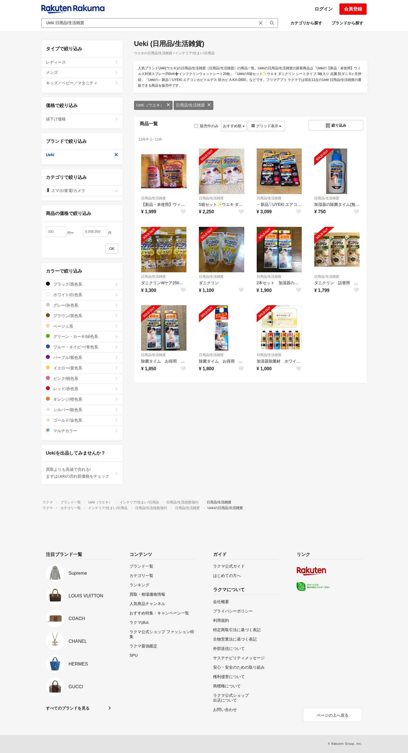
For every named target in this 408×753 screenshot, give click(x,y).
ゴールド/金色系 (82, 420)
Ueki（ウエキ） (153, 105)
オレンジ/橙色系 (82, 399)
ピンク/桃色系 (82, 378)
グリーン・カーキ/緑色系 (82, 336)
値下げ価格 (82, 119)
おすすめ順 (234, 126)
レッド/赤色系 (82, 388)
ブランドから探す (347, 23)
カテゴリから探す (306, 23)
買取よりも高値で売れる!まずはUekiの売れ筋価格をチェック (82, 472)
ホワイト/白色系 (82, 294)
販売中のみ (206, 126)
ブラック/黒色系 (82, 284)
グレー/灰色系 (82, 305)
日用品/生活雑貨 (193, 105)
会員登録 (353, 9)
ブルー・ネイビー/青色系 (82, 346)
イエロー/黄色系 (82, 367)
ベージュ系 (82, 326)
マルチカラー (82, 430)
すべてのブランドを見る (68, 708)
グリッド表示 (266, 126)
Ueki (82, 154)
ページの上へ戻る (332, 715)
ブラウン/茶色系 (82, 315)
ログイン (323, 9)
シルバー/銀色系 (82, 409)
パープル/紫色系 (82, 357)
